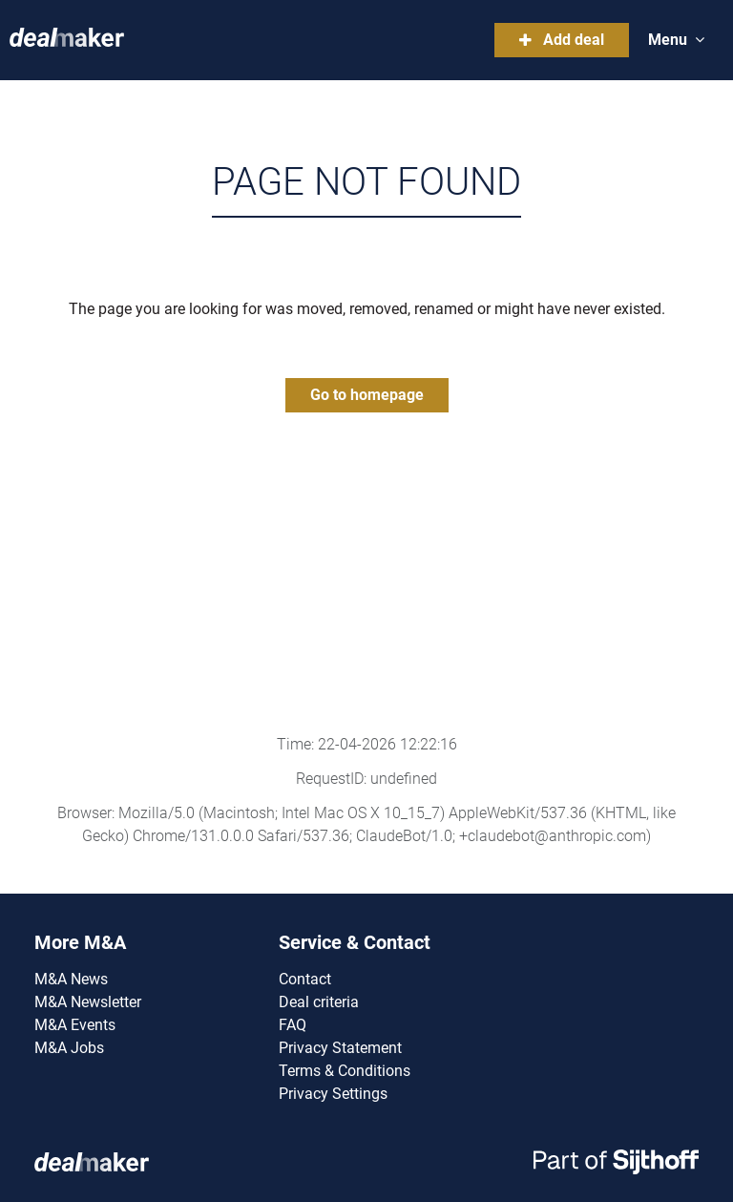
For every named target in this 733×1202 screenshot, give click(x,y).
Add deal (561, 40)
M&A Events (74, 1025)
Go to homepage (367, 395)
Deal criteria (319, 1002)
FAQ (292, 1025)
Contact (305, 979)
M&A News (71, 979)
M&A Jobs (69, 1048)
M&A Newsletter (87, 1002)
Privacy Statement (340, 1048)
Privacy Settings (333, 1094)
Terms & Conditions (344, 1071)
